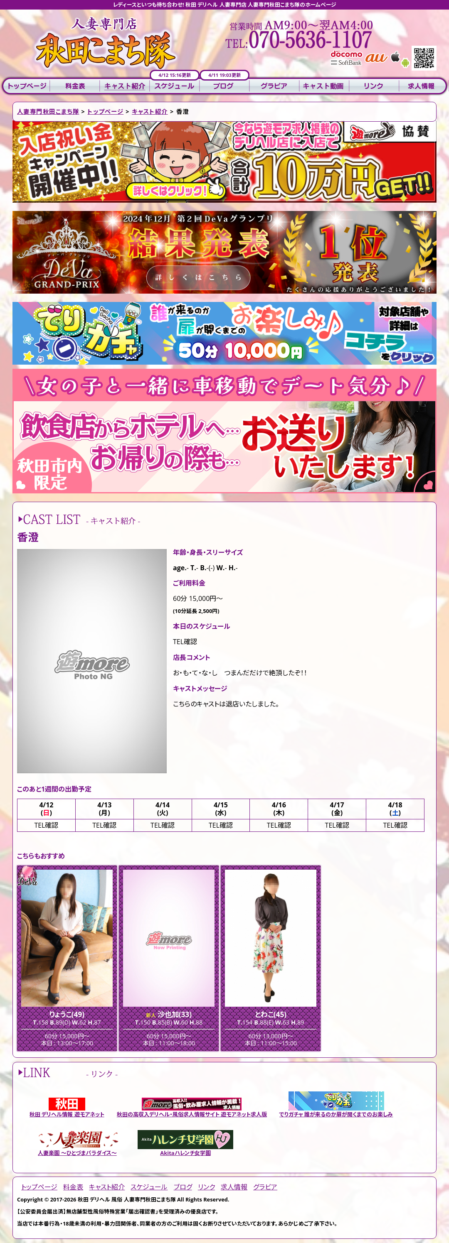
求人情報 (424, 86)
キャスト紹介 (125, 86)
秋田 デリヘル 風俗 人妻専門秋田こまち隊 (127, 1199)
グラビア (274, 86)
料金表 (75, 86)
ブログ (224, 86)
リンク (374, 86)
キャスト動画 (324, 86)
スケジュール (175, 86)
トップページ (25, 86)
